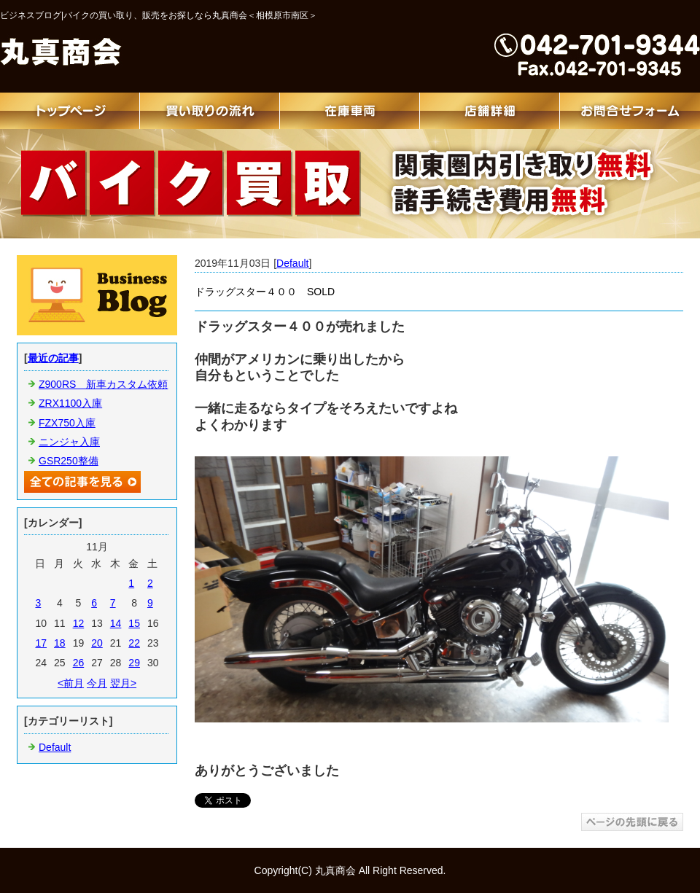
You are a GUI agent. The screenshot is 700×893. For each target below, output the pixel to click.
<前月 (71, 683)
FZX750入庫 (67, 423)
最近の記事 (53, 358)
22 (134, 643)
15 (134, 623)
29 (134, 662)
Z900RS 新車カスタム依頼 (103, 384)
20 (97, 643)
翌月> (123, 683)
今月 (97, 683)
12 (79, 623)
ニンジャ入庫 (69, 442)
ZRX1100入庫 (70, 403)
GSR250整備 (68, 461)
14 (116, 623)
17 (41, 643)
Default (292, 263)
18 (60, 643)
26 (79, 662)
